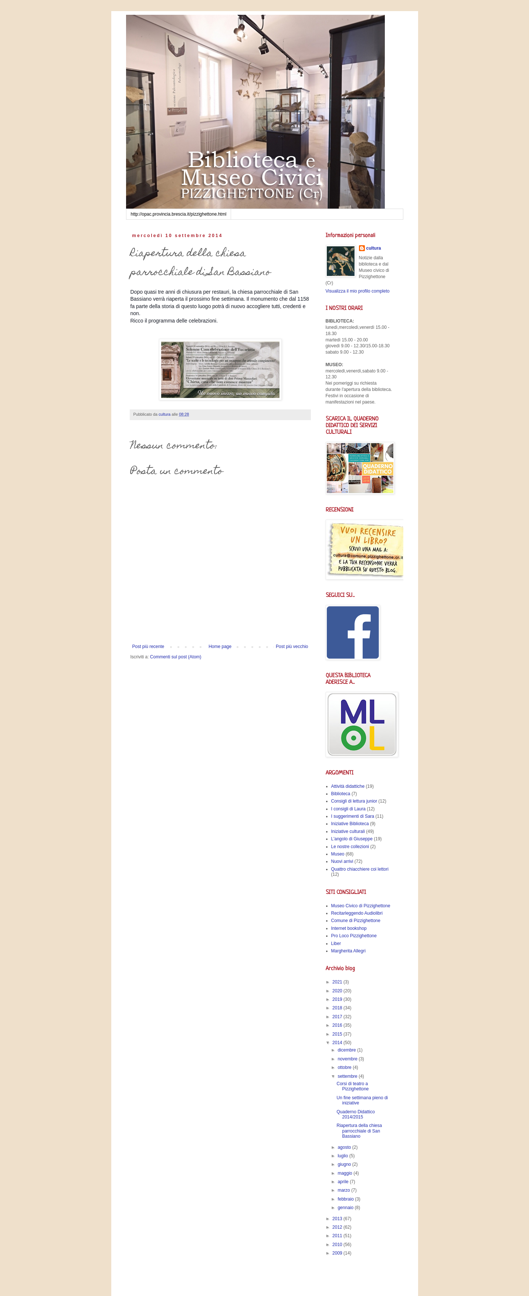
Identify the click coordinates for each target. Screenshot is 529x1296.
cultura (373, 248)
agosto (345, 1147)
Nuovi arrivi (342, 861)
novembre (348, 1059)
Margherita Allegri (348, 951)
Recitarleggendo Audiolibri (357, 913)
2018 (337, 1007)
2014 (337, 1042)
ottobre (345, 1067)
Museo (338, 854)
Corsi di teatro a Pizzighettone (352, 1086)
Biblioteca (340, 793)
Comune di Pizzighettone (355, 920)
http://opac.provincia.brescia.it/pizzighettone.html (179, 214)
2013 (337, 1218)
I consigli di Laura (348, 808)
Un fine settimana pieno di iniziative (362, 1100)
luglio (343, 1155)
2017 (337, 1016)
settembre (348, 1076)
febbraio (346, 1199)
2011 (337, 1235)
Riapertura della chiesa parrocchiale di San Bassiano (359, 1131)
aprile (344, 1181)
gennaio (346, 1207)
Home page (219, 646)
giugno (345, 1164)
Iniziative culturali (348, 831)
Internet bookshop (349, 928)
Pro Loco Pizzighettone (354, 935)
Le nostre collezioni (350, 846)
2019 (337, 999)
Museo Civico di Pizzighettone (360, 905)
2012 (337, 1227)
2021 (337, 982)
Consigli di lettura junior (354, 801)
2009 (337, 1253)
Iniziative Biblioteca (350, 823)
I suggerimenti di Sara (352, 816)
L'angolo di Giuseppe (352, 838)
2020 (337, 990)
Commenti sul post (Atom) (175, 656)
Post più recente (148, 646)
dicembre (347, 1050)
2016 (337, 1025)
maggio (345, 1173)
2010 (337, 1244)
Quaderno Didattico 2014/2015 (355, 1114)
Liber (336, 943)
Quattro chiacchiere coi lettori (360, 869)
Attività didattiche (348, 786)
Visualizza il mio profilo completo (358, 291)
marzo (344, 1190)
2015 (337, 1034)
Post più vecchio (292, 646)
